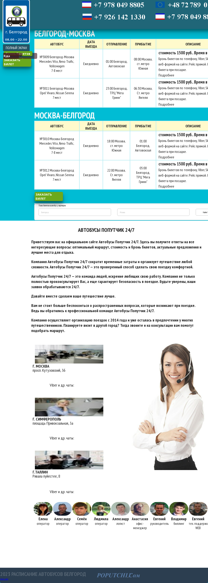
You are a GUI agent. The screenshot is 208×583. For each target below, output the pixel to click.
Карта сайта (4, 579)
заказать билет (12, 62)
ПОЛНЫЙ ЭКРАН (16, 47)
